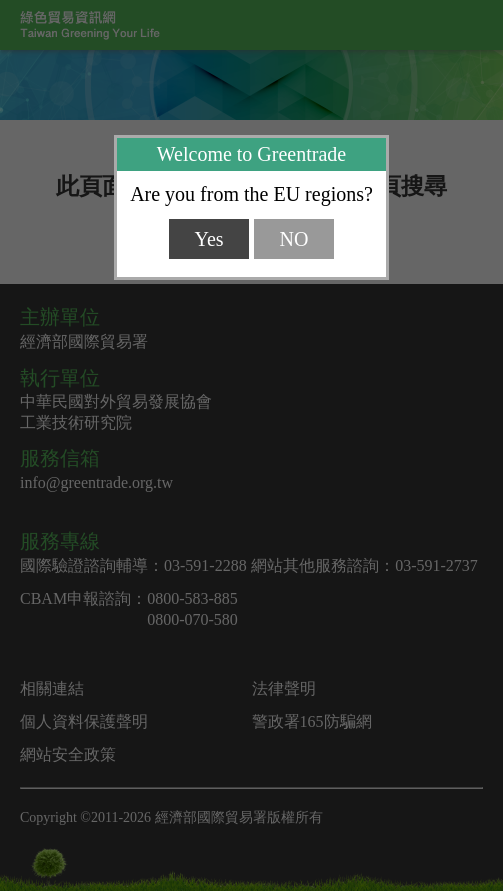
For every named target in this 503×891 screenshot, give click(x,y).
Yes (208, 239)
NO (294, 239)
